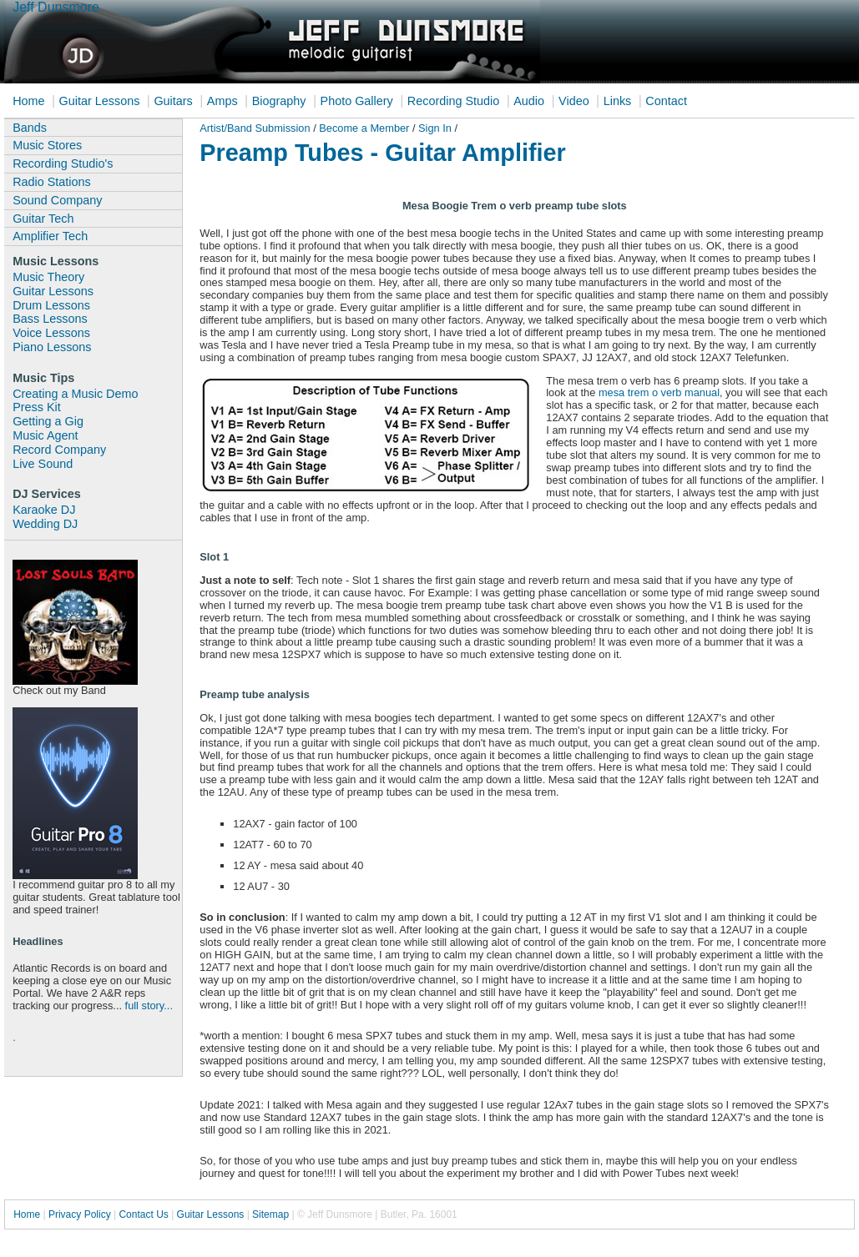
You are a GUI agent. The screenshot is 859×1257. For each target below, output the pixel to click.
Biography (279, 101)
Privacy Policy (79, 1214)
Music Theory (48, 277)
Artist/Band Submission (256, 128)
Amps (222, 101)
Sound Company (57, 200)
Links (618, 101)
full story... (149, 1005)
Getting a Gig (48, 421)
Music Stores (47, 145)
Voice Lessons (51, 332)
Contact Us (143, 1214)
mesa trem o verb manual (659, 392)
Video (573, 101)
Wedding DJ (45, 523)
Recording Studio (453, 101)
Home (28, 101)
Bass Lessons (50, 318)
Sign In (436, 128)
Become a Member (364, 128)
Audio (528, 101)
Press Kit (37, 407)
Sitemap (270, 1214)
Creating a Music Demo (75, 393)
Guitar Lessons (99, 101)
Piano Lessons (52, 347)
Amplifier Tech (50, 236)
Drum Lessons (51, 305)
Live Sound (43, 463)
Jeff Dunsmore (56, 7)
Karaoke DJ (44, 509)
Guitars (173, 101)
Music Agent (45, 435)
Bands (30, 127)
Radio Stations (52, 182)
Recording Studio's (63, 163)
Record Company (59, 449)
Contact (666, 101)
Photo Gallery (357, 101)
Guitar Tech (43, 218)
